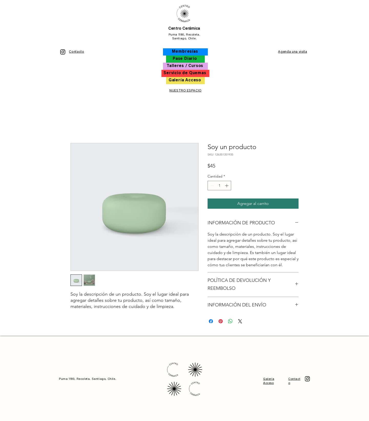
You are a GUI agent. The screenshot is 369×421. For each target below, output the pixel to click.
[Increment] (227, 185)
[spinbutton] (219, 185)
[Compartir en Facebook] (211, 321)
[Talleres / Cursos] (185, 66)
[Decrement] (211, 185)
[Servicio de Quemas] (185, 73)
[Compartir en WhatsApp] (230, 321)
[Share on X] (240, 321)
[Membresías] (185, 52)
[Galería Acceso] (185, 80)
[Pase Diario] (185, 59)
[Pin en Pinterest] (221, 321)
